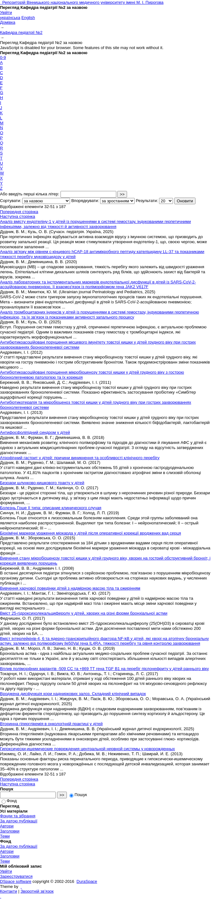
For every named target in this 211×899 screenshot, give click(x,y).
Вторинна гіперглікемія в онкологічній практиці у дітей (51, 723)
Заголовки (9, 831)
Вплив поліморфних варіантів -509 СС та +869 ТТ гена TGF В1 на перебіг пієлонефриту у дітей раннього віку (104, 668)
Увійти (6, 12)
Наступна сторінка (17, 216)
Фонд (9, 800)
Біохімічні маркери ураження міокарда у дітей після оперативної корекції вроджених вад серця (90, 533)
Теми (5, 836)
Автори (7, 826)
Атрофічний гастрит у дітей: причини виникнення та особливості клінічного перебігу (80, 457)
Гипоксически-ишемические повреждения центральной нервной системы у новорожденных (87, 748)
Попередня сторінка (19, 211)
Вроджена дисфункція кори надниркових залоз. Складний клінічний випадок (73, 693)
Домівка (7, 22)
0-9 (3, 57)
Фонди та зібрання (17, 816)
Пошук (78, 794)
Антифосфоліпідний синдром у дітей (35, 432)
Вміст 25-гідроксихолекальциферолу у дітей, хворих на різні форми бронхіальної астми (83, 613)
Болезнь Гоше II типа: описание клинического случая (50, 507)
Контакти (8, 891)
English (28, 17)
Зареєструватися (16, 876)
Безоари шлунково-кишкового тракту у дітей (42, 482)
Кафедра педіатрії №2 (21, 32)
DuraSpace (87, 881)
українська (10, 17)
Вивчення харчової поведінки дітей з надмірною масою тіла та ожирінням (70, 588)
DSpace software (15, 881)
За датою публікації (18, 821)
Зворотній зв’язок (37, 891)
